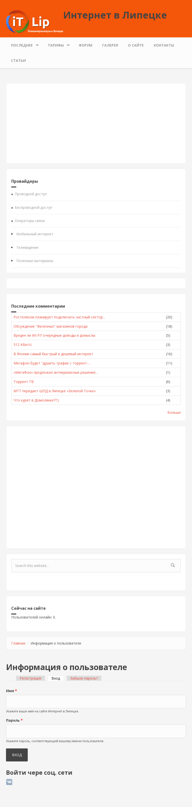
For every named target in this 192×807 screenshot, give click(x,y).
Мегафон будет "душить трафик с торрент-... (52, 363)
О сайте (136, 45)
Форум (85, 45)
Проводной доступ (31, 193)
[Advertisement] (96, 123)
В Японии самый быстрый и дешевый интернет (53, 353)
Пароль (14, 720)
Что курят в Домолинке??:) (36, 400)
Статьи (18, 60)
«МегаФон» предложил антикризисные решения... (56, 372)
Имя (11, 690)
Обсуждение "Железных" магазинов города (51, 326)
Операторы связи (30, 220)
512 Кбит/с (23, 344)
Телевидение (27, 247)
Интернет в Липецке (115, 15)
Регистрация (30, 678)
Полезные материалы (34, 260)
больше (174, 412)
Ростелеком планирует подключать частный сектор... (59, 317)
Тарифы (57, 44)
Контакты (164, 45)
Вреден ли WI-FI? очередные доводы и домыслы (54, 335)
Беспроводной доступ (33, 207)
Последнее (23, 44)
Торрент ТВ (24, 381)
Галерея (110, 45)
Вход (58, 678)
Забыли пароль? (84, 678)
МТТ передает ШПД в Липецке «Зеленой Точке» (55, 390)
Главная (18, 643)
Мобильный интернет (35, 234)
